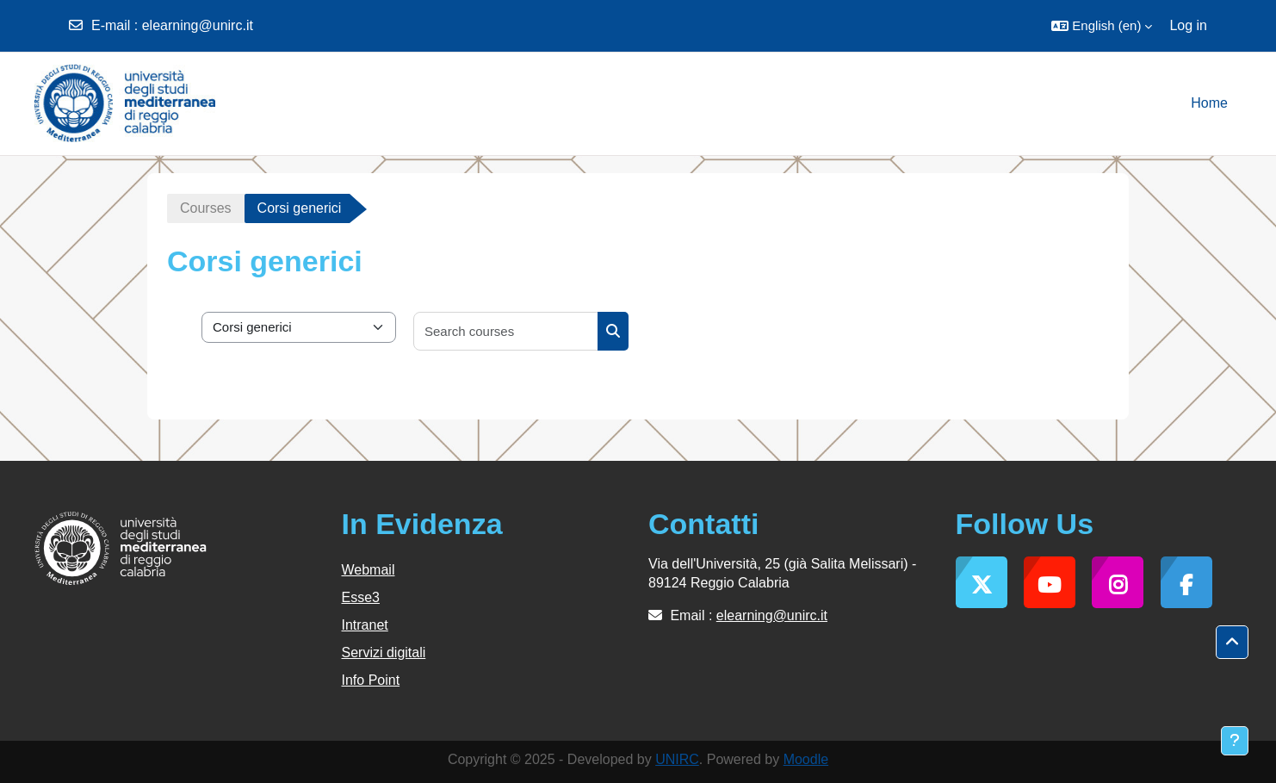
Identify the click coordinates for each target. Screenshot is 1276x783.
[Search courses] (506, 331)
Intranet (365, 625)
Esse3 (361, 597)
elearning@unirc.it (197, 25)
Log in (1188, 25)
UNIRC (677, 759)
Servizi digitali (384, 652)
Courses (206, 208)
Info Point (371, 680)
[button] (1101, 26)
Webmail (368, 569)
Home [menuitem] (1209, 103)
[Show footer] (1234, 740)
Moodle (806, 759)
